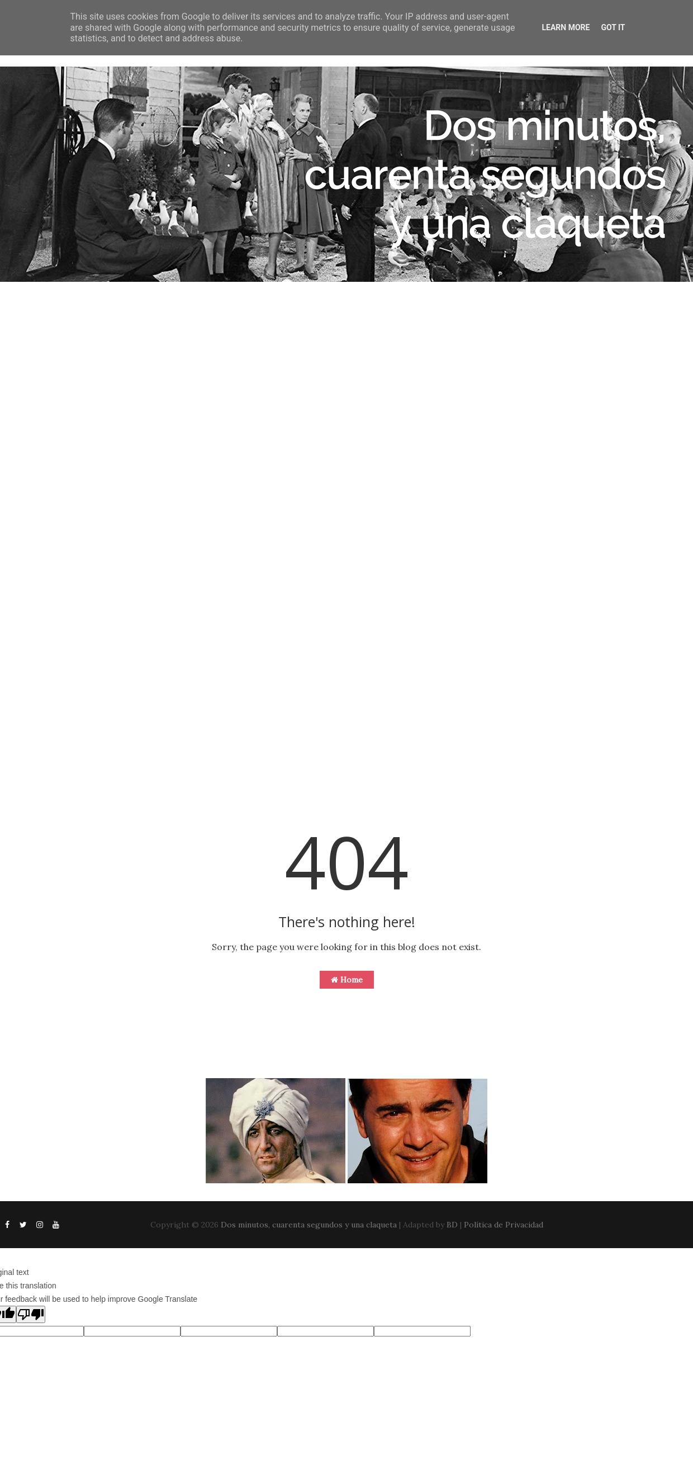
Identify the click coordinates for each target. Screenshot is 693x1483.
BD (452, 1225)
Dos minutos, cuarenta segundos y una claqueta (309, 1225)
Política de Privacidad (503, 1225)
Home (347, 980)
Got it (613, 27)
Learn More (566, 27)
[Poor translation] (30, 1314)
